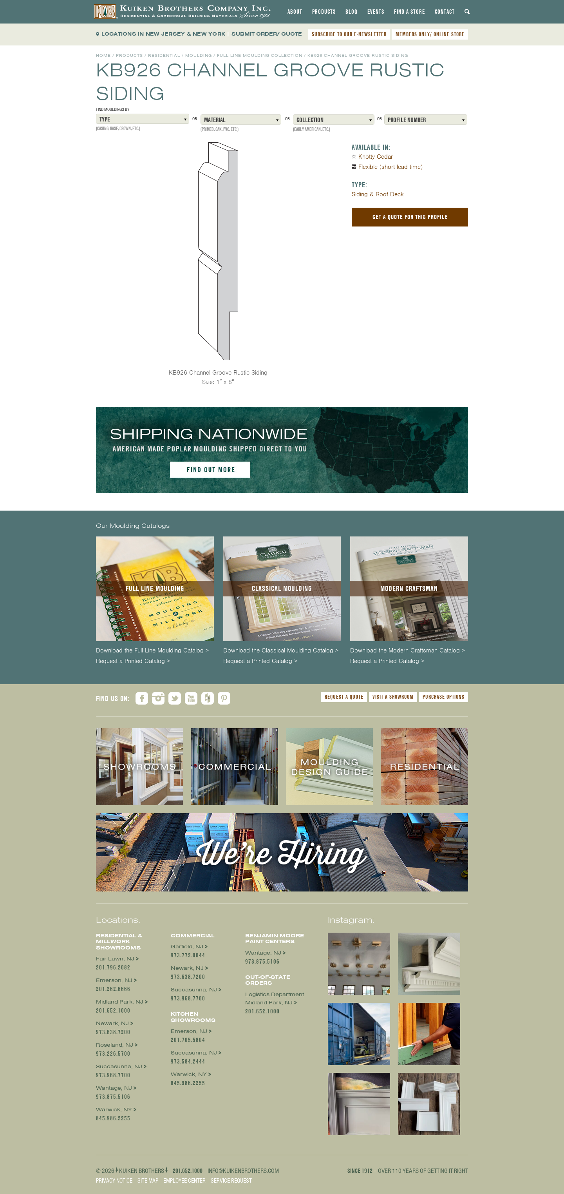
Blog (351, 12)
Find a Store (409, 12)
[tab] (295, 12)
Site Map (147, 1181)
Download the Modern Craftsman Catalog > (407, 650)
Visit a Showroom (393, 696)
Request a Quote (344, 696)
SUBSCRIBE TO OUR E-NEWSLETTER (349, 34)
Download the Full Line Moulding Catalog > (152, 650)
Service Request (231, 1181)
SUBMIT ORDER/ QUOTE (266, 33)
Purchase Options (444, 696)
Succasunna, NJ (119, 1066)
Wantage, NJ (114, 1088)
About (294, 12)
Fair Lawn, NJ (115, 958)
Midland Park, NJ (119, 1001)
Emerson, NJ (114, 980)
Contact (445, 12)
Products (324, 12)
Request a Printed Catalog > (133, 661)
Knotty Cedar (375, 157)
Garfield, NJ (187, 946)
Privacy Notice (114, 1181)
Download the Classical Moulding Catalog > (280, 650)
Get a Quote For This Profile (410, 217)
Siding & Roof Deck (378, 194)
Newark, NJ (112, 1023)
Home (103, 55)
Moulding (198, 55)
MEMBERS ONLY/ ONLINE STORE (430, 34)
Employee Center (184, 1181)
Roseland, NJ (114, 1045)
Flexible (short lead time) (390, 167)
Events (375, 12)
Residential (164, 55)
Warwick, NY (114, 1109)
